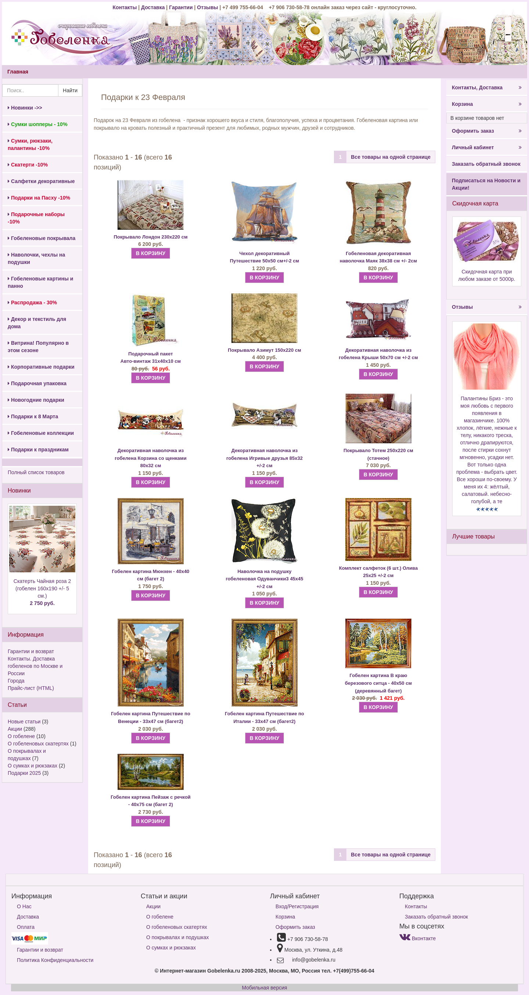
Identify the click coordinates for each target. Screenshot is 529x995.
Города (16, 681)
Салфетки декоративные (41, 181)
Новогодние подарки (36, 400)
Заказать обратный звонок (486, 164)
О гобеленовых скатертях (38, 744)
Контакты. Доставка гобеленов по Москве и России (35, 666)
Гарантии (180, 7)
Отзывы (208, 7)
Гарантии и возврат (31, 651)
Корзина (487, 104)
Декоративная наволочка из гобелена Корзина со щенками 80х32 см (150, 458)
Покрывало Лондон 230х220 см (150, 237)
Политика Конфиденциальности (55, 960)
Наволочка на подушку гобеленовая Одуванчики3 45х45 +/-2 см (264, 579)
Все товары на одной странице (391, 157)
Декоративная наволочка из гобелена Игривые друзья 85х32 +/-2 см (264, 458)
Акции (15, 729)
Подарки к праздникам (38, 449)
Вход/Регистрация (297, 906)
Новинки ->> (25, 108)
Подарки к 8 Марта (33, 416)
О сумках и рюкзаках (32, 766)
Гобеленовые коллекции (41, 433)
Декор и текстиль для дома (37, 322)
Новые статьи (24, 721)
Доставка (153, 7)
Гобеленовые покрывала (41, 238)
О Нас (24, 906)
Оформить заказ (487, 131)
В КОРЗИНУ (150, 253)
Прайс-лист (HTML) (31, 688)
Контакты (125, 7)
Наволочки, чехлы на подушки (36, 258)
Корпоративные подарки (41, 367)
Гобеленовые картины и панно (40, 282)
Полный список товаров (36, 472)
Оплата (26, 927)
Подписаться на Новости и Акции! (486, 184)
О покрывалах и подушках (177, 937)
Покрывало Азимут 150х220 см (264, 350)
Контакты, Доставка (487, 87)
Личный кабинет (487, 147)
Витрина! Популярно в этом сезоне (38, 346)
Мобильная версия (264, 988)
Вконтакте (417, 938)
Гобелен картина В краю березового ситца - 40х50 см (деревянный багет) (378, 683)
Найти (70, 90)
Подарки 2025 (24, 773)
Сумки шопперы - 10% (37, 124)
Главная (17, 72)
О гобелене (21, 736)
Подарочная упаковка (37, 383)
